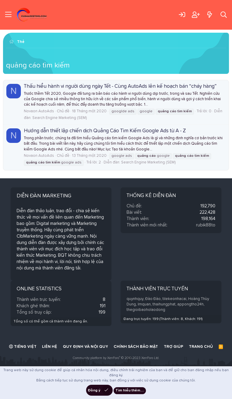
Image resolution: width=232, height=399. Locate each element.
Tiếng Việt (23, 347)
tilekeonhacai (174, 299)
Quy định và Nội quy (85, 347)
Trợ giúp (173, 347)
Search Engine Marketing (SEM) (59, 118)
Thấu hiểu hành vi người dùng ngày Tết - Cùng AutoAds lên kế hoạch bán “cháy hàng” (120, 86)
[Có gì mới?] (209, 15)
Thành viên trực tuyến (157, 289)
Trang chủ (201, 347)
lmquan (144, 304)
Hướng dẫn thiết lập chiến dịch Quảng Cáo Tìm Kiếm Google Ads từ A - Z (105, 131)
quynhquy (135, 299)
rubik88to (205, 225)
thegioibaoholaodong (146, 310)
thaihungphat (164, 304)
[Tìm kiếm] (224, 15)
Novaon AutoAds (39, 111)
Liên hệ (49, 347)
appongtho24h (190, 304)
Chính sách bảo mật (136, 347)
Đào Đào (153, 299)
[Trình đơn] (8, 15)
